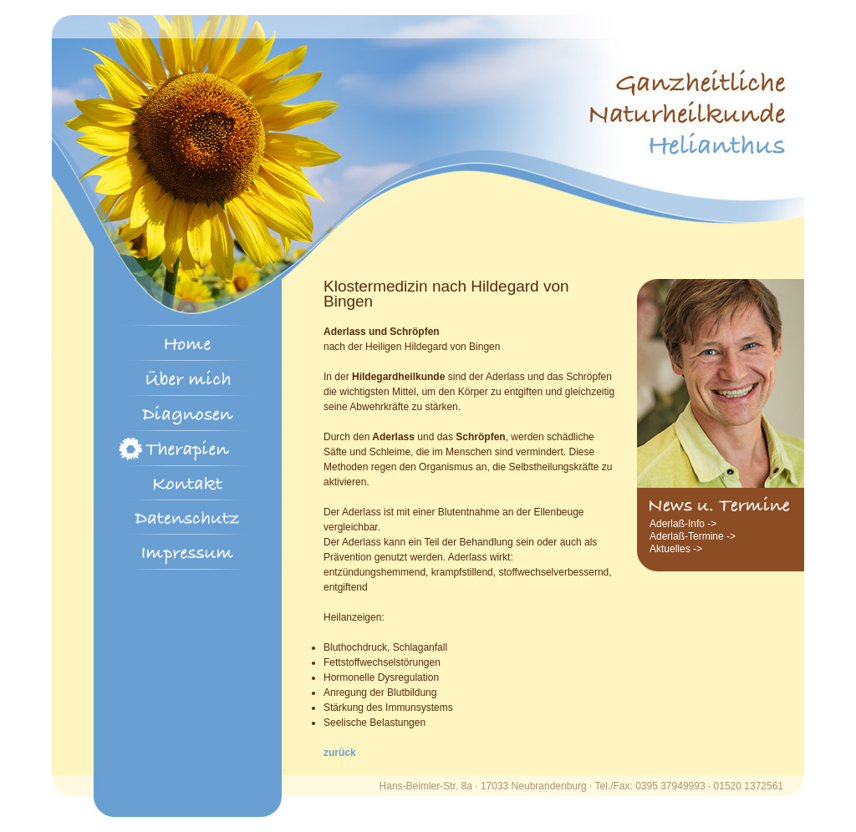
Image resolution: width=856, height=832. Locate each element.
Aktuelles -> (676, 549)
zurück (340, 752)
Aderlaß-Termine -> (693, 536)
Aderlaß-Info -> (683, 524)
